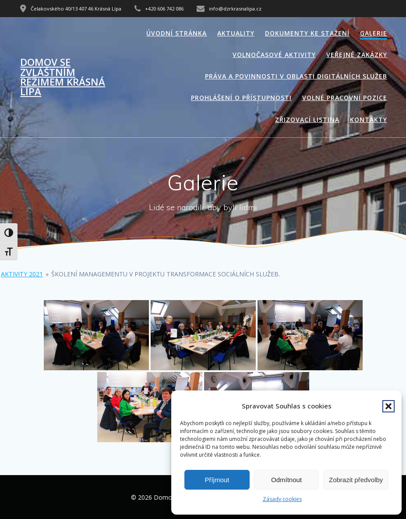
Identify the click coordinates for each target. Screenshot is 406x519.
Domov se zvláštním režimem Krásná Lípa (62, 77)
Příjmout (217, 479)
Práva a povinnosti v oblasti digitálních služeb (296, 76)
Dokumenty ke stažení (307, 33)
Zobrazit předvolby (356, 479)
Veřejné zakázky (356, 54)
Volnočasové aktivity (274, 54)
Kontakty (368, 119)
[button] (388, 406)
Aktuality (235, 33)
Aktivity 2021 (22, 274)
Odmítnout (286, 479)
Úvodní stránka (176, 33)
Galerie (373, 33)
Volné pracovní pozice (344, 97)
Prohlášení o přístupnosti (241, 97)
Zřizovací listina (307, 119)
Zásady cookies (282, 499)
